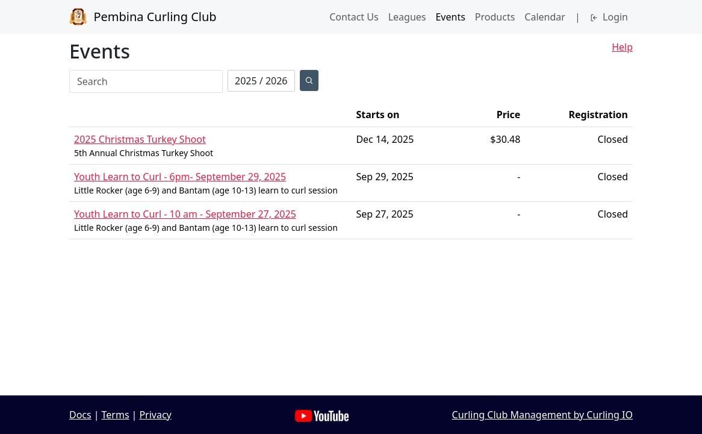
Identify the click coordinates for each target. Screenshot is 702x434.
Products (495, 17)
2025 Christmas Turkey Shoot (140, 139)
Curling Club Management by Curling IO (542, 414)
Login (609, 17)
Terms (115, 414)
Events (450, 17)
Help (622, 47)
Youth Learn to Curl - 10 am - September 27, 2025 (185, 214)
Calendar (544, 17)
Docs (80, 414)
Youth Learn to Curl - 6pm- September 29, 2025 (180, 176)
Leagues (407, 17)
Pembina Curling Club (143, 17)
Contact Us (353, 17)
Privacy (155, 414)
